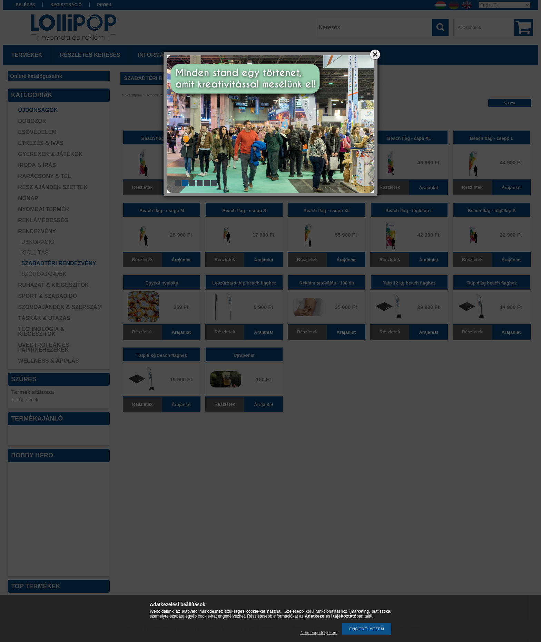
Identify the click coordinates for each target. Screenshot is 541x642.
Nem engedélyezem (319, 632)
